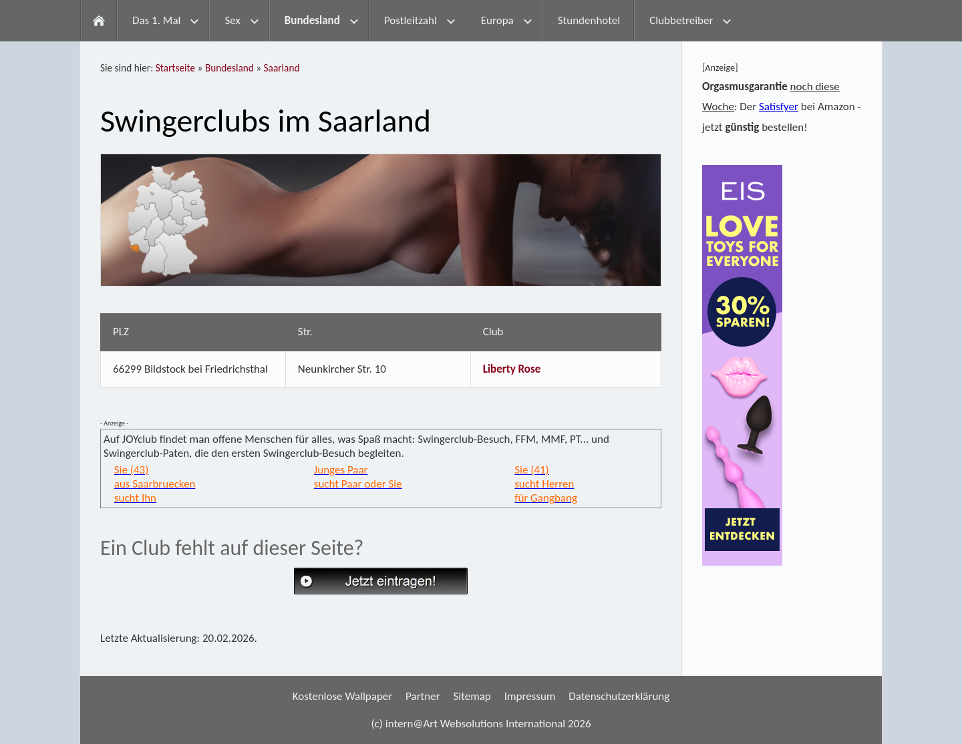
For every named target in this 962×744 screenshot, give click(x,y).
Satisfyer (778, 107)
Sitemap (471, 696)
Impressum (530, 696)
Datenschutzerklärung (619, 696)
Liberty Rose (512, 369)
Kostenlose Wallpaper (343, 696)
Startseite (175, 67)
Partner (423, 696)
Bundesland (229, 67)
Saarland (282, 67)
